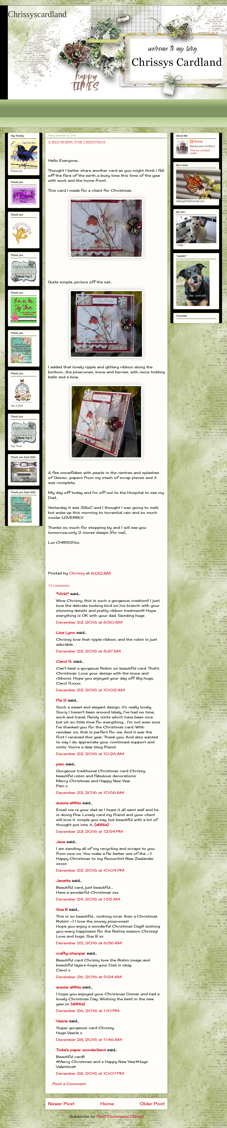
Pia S (61, 700)
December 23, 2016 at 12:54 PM (89, 831)
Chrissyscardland (37, 14)
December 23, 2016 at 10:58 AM (90, 792)
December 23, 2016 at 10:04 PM (90, 870)
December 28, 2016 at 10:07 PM (90, 1073)
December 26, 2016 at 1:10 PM (87, 1010)
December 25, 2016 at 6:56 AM (89, 943)
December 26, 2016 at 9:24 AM (89, 977)
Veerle (62, 1021)
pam (60, 764)
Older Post (152, 1103)
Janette (63, 880)
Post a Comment (69, 1083)
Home (107, 1103)
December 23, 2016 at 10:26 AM (90, 754)
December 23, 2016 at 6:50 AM (89, 622)
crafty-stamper (70, 953)
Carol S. (64, 661)
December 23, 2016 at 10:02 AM (90, 690)
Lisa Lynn (65, 632)
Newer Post (61, 1103)
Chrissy (198, 141)
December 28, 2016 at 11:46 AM (89, 1039)
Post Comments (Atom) (120, 1116)
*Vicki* (62, 594)
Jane (60, 842)
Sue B (62, 909)
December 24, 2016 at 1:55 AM (88, 899)
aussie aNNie (68, 803)
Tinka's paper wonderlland (81, 1050)
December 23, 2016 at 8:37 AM (88, 651)
